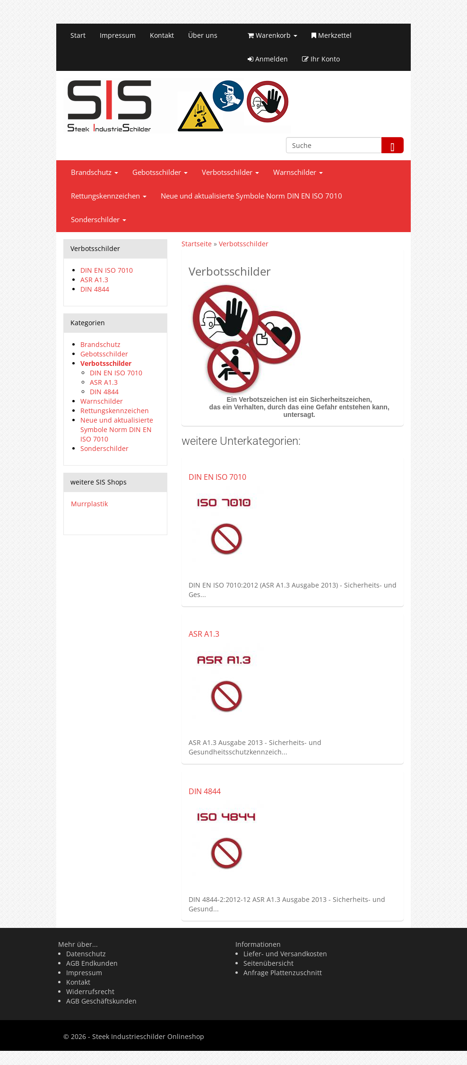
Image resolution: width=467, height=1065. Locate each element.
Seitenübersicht (268, 963)
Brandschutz (94, 172)
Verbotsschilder (230, 172)
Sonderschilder (98, 220)
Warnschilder (298, 172)
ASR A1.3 (204, 634)
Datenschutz (86, 953)
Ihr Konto (321, 58)
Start (78, 35)
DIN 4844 (205, 791)
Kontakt (162, 35)
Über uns (202, 35)
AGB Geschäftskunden (101, 1000)
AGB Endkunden (92, 963)
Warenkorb (272, 35)
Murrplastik (89, 503)
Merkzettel (331, 35)
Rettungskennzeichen (109, 196)
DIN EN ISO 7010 (217, 477)
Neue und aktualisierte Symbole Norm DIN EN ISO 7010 (251, 196)
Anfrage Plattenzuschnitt (282, 972)
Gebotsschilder (160, 172)
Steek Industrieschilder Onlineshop (148, 1036)
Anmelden (268, 58)
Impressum (118, 35)
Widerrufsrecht (90, 991)
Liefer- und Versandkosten (285, 953)
